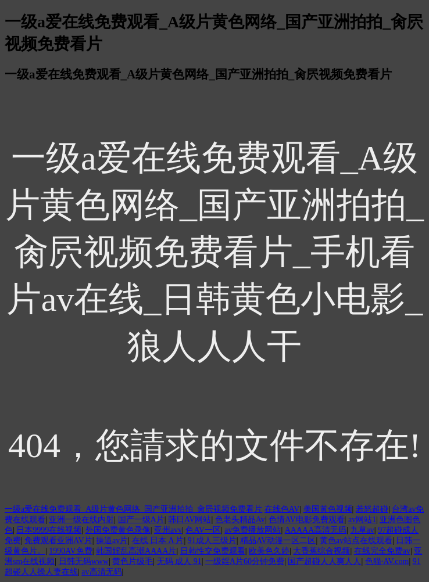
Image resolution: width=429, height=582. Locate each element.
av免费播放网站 (252, 530)
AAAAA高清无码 (316, 530)
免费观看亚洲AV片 (58, 540)
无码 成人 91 (179, 561)
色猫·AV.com (387, 561)
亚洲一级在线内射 (81, 519)
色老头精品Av (240, 519)
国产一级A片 (141, 519)
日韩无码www (84, 561)
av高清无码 (101, 571)
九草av (362, 530)
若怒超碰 (372, 509)
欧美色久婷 (269, 551)
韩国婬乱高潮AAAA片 (136, 551)
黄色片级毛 (132, 561)
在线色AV (281, 509)
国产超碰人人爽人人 (324, 561)
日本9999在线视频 (48, 530)
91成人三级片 (212, 540)
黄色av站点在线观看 (356, 540)
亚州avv (168, 530)
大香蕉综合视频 (321, 551)
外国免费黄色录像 (118, 530)
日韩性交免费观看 (212, 551)
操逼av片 (112, 540)
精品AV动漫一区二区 (278, 540)
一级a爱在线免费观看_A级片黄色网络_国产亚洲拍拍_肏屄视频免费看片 (133, 509)
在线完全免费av (382, 551)
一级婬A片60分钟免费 (244, 561)
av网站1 (362, 519)
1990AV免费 (70, 551)
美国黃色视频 (327, 509)
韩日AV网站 (189, 519)
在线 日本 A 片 (158, 540)
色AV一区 (202, 530)
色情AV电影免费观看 (306, 519)
